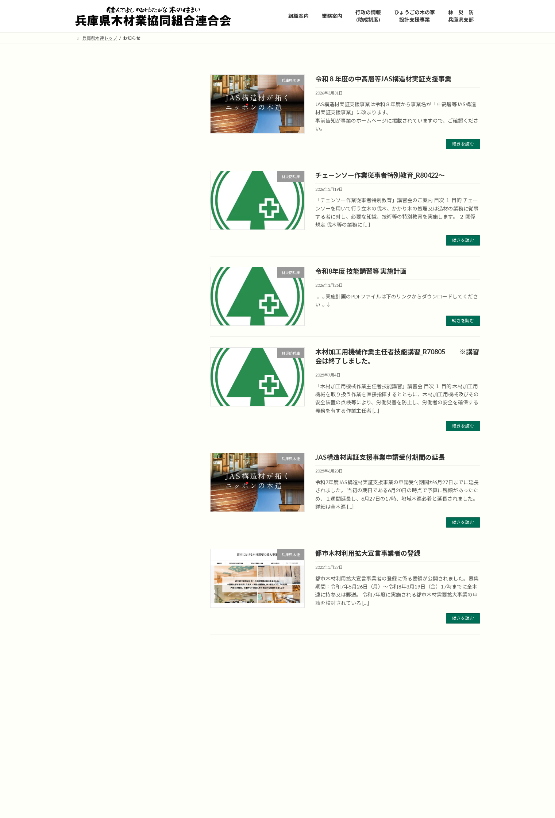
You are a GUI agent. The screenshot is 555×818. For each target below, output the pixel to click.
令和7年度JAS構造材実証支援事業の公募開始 (138, 447)
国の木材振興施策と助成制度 (113, 242)
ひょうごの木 (227, 725)
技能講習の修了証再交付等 (111, 286)
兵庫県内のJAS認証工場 (107, 146)
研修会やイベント (100, 197)
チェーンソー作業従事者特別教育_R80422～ (380, 175)
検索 (169, 70)
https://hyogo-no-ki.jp (261, 725)
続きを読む (463, 144)
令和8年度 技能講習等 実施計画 (360, 271)
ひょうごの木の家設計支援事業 (116, 227)
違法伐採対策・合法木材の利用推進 (103, 164)
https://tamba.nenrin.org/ (282, 767)
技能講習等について (103, 272)
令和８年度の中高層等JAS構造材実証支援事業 (383, 79)
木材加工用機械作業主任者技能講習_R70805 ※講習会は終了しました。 (137, 587)
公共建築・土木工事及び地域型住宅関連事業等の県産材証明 (121, 127)
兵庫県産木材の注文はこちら (113, 109)
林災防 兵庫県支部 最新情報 (114, 257)
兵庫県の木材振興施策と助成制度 (118, 212)
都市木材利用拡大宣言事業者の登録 (367, 553)
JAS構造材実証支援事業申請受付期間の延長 (380, 457)
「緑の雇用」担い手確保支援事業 (118, 183)
